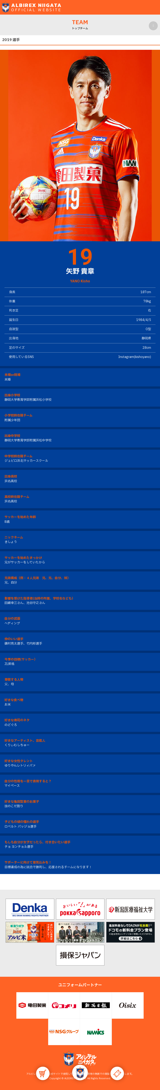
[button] (80, 1072)
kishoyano (142, 357)
